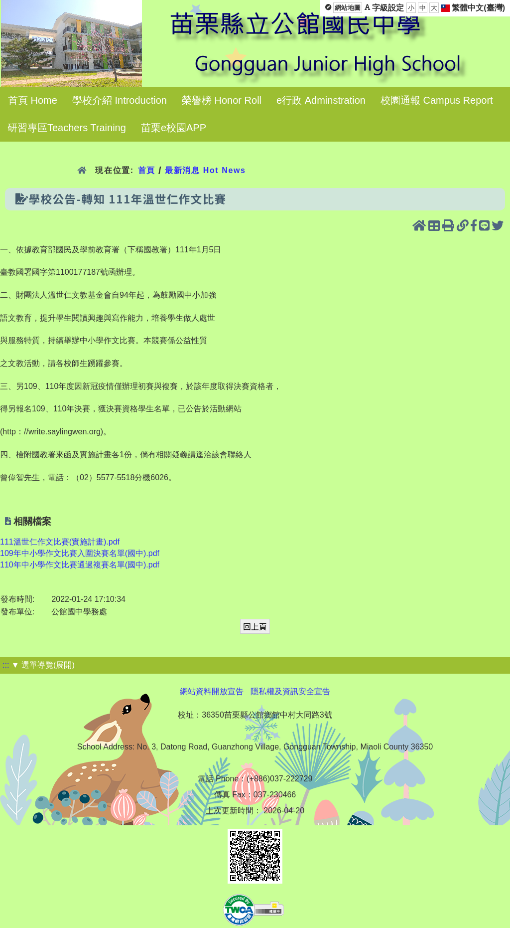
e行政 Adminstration (321, 100)
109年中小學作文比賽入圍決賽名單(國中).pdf (79, 553)
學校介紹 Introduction (119, 100)
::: (5, 665)
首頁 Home (32, 100)
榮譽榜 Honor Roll (221, 100)
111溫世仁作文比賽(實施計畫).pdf (60, 542)
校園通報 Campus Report (437, 100)
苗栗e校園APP (173, 127)
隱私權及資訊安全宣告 (290, 691)
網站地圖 (348, 7)
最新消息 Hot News (205, 170)
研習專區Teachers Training (66, 127)
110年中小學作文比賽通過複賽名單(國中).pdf (79, 564)
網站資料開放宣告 (212, 691)
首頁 (146, 170)
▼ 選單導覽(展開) (43, 665)
